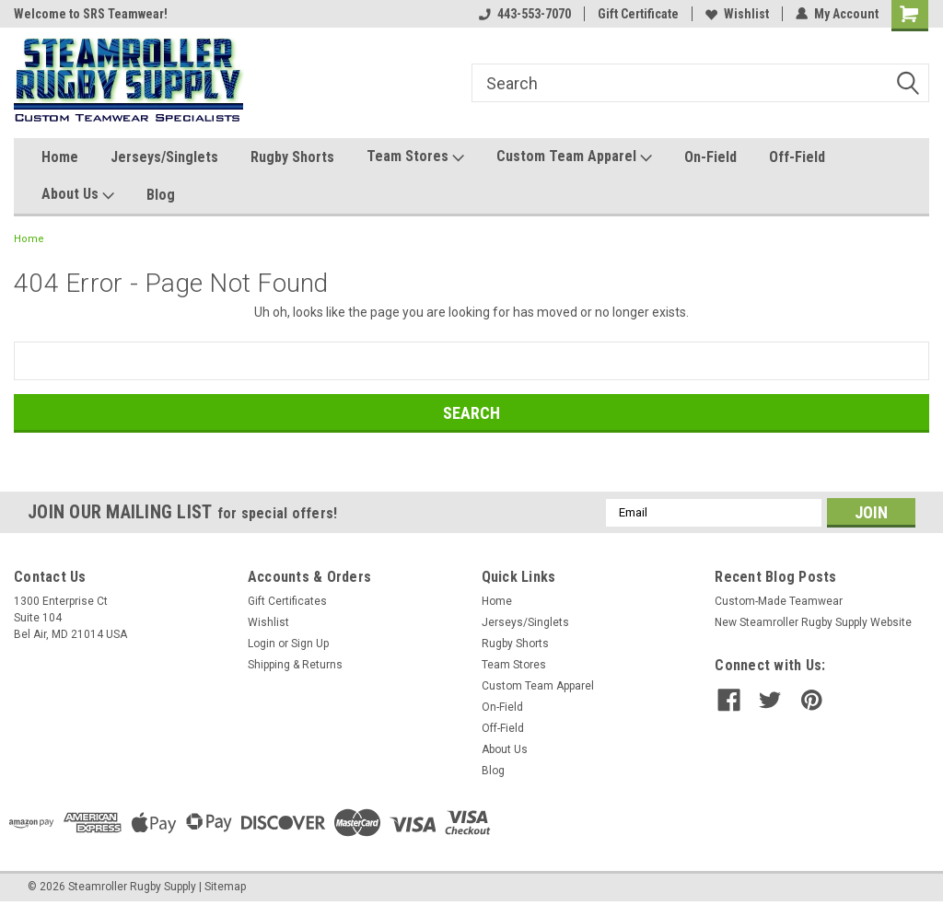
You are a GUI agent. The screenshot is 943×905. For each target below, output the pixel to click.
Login (261, 643)
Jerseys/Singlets (164, 157)
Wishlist (737, 13)
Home (59, 157)
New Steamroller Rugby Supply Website (813, 622)
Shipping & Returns (295, 664)
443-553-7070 (525, 13)
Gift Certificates (287, 601)
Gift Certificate (638, 13)
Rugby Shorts (292, 157)
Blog (160, 194)
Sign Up (310, 643)
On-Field (710, 157)
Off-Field (797, 157)
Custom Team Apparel (574, 157)
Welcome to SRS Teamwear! (91, 13)
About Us (77, 194)
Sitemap (225, 886)
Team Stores (415, 157)
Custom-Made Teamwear (779, 601)
